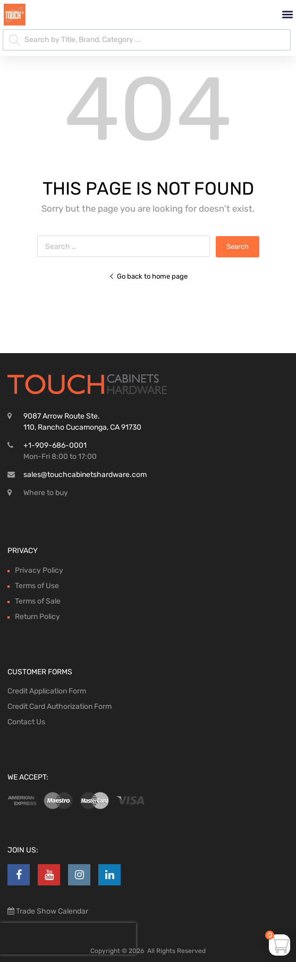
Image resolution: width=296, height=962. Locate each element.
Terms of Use (37, 585)
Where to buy (45, 492)
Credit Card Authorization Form (59, 706)
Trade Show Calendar (51, 911)
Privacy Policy (39, 570)
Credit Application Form (46, 691)
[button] (287, 14)
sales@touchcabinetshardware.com (85, 474)
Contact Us (26, 721)
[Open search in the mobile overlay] (147, 40)
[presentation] (68, 939)
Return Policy (37, 616)
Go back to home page (148, 276)
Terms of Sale (38, 601)
